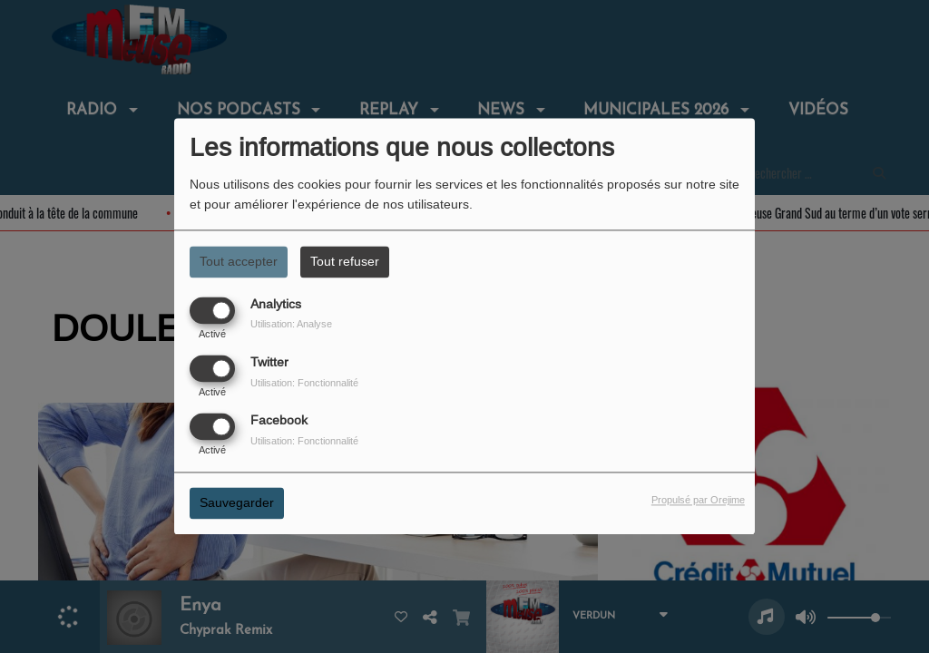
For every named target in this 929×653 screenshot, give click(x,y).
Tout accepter (239, 261)
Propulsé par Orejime (698, 500)
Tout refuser (344, 261)
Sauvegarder (237, 503)
